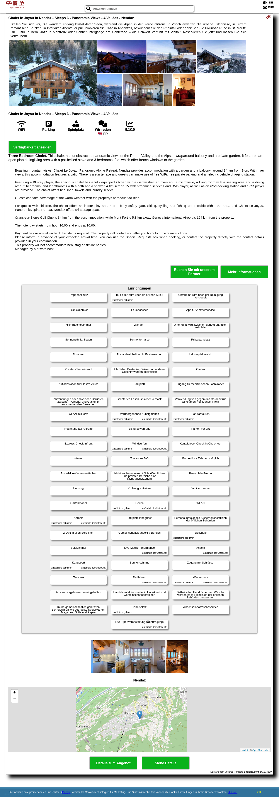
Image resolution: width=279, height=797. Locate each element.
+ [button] (14, 693)
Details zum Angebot (113, 763)
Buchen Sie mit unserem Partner (194, 272)
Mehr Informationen (244, 272)
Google (66, 792)
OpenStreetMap (260, 750)
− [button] (14, 699)
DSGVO (232, 792)
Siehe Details (166, 763)
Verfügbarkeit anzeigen (32, 147)
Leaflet (244, 750)
